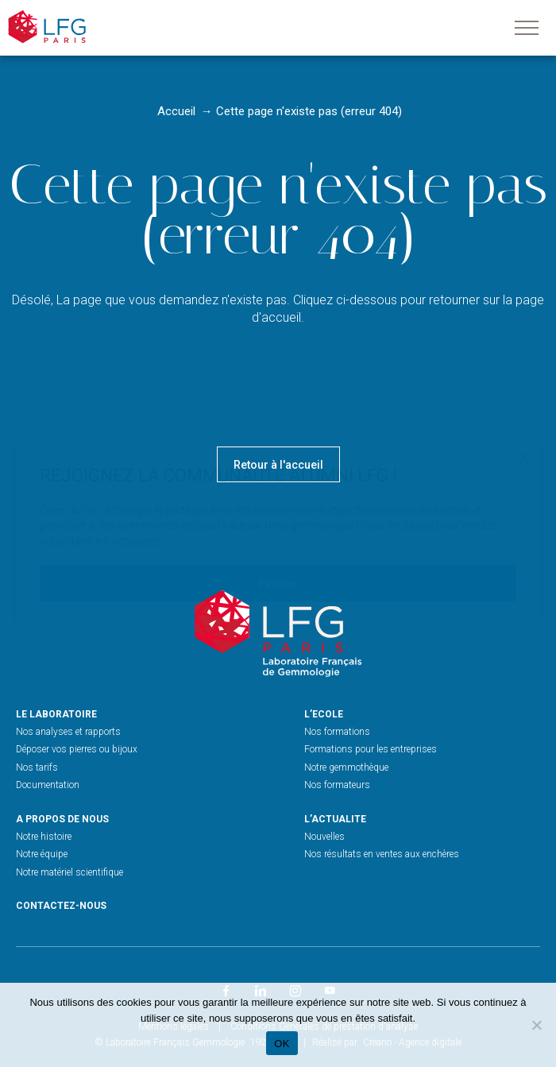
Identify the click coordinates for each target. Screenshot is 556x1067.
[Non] (536, 1025)
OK (281, 1044)
